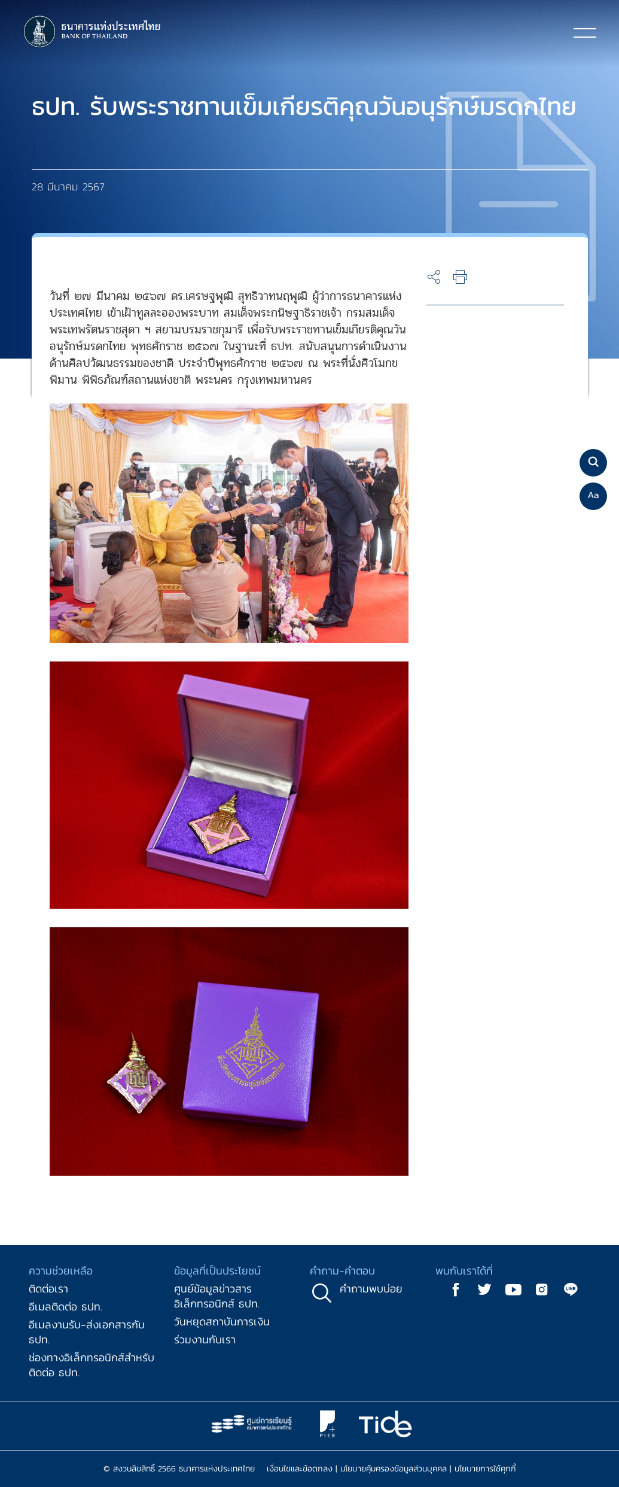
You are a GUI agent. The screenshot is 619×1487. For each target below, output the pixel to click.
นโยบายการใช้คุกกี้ (485, 1468)
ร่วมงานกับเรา (205, 1339)
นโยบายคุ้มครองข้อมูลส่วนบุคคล (393, 1468)
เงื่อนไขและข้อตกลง (300, 1468)
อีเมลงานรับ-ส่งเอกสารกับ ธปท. (87, 1332)
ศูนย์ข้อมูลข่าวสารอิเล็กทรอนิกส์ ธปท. (217, 1296)
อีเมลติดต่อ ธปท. (65, 1306)
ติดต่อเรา (48, 1288)
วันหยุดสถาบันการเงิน (222, 1321)
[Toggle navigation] (585, 32)
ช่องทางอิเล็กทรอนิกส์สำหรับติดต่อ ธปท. (91, 1364)
